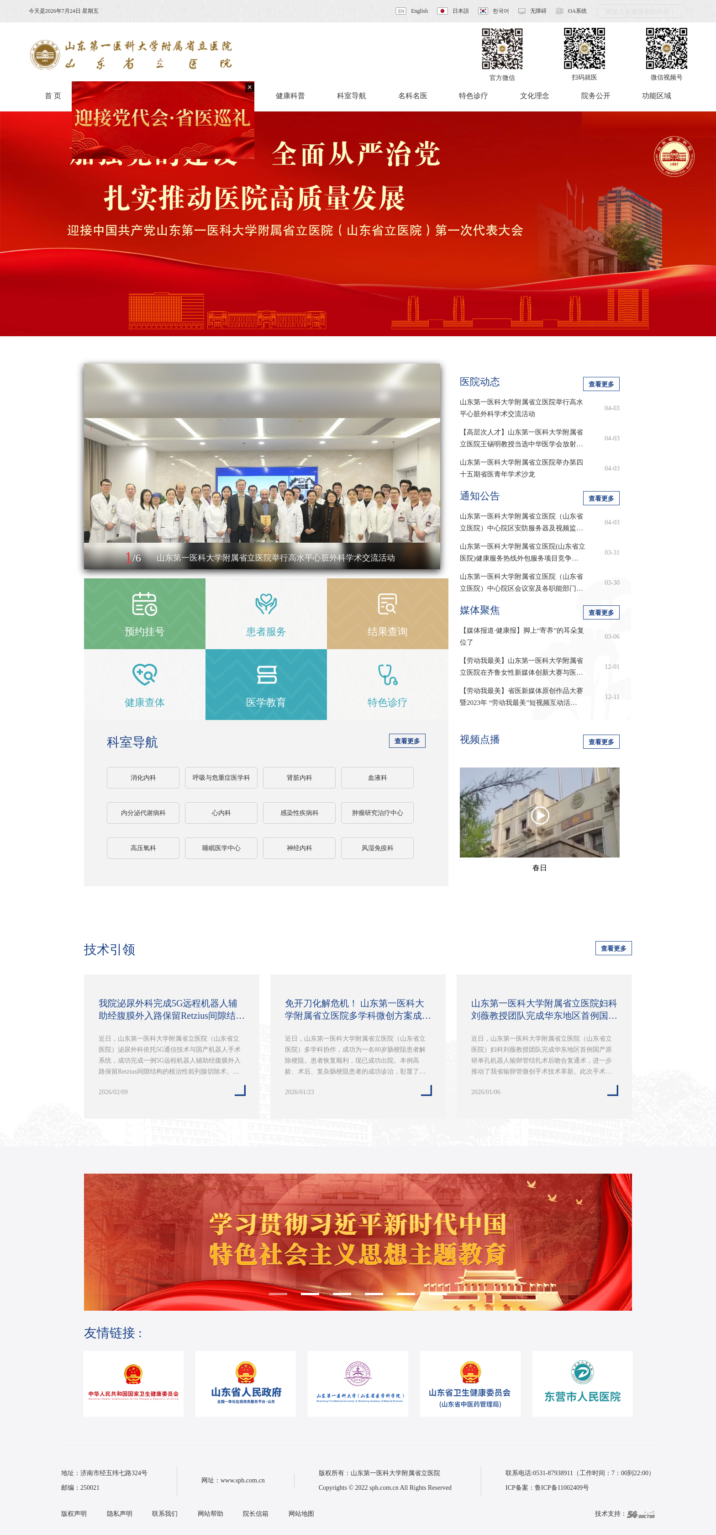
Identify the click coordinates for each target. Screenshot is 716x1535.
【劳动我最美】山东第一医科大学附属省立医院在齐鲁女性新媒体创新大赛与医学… (521, 667)
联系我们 (165, 1513)
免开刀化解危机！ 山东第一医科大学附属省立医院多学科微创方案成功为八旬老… (358, 1010)
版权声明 (74, 1513)
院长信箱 (255, 1513)
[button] (101, 558)
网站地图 (301, 1513)
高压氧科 (143, 848)
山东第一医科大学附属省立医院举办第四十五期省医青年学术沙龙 (521, 468)
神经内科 (299, 848)
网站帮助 (210, 1513)
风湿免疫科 (378, 848)
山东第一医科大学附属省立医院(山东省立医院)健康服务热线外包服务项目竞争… (522, 552)
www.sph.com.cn (243, 1480)
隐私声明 (119, 1513)
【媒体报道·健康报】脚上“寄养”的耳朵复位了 (522, 636)
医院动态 (480, 381)
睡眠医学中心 (221, 848)
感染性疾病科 (299, 813)
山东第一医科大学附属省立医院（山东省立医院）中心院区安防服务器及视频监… (521, 522)
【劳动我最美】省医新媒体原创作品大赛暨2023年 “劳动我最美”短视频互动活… (521, 696)
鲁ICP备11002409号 (562, 1487)
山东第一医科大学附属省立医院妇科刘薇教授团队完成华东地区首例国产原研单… (544, 1010)
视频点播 (480, 739)
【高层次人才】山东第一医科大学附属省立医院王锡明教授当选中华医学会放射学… (521, 439)
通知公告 (480, 496)
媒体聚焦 (480, 610)
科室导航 (132, 742)
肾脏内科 (299, 777)
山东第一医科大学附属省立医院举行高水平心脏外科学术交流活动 (521, 408)
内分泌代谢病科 (143, 813)
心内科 (221, 813)
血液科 (377, 777)
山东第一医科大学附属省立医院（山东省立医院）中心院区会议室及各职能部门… (521, 582)
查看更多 (407, 741)
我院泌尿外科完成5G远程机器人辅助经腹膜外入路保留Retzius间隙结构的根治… (172, 1010)
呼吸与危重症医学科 (221, 777)
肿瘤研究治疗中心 (377, 813)
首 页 (53, 96)
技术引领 (109, 949)
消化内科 (143, 777)
